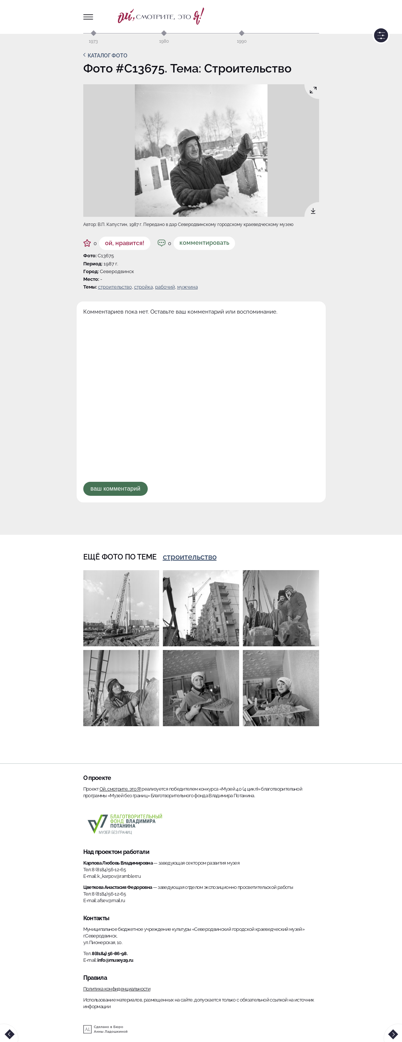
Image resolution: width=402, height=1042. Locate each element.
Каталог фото (107, 56)
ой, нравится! (124, 243)
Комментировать (204, 242)
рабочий (165, 287)
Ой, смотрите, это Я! (120, 789)
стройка (143, 287)
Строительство (115, 287)
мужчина (187, 287)
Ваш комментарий (116, 488)
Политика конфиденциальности (116, 989)
